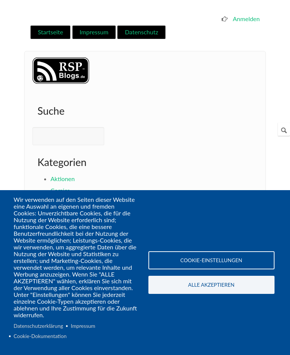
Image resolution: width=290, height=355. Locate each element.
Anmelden (246, 18)
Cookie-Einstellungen (211, 260)
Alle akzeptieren (211, 285)
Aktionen (63, 178)
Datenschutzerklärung (38, 326)
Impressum (94, 31)
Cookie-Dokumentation (40, 336)
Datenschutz (141, 31)
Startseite (50, 31)
